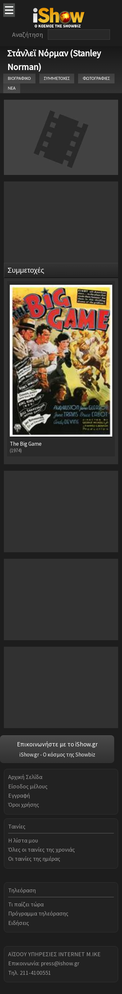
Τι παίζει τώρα (26, 904)
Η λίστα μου (23, 840)
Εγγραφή (19, 795)
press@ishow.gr (60, 963)
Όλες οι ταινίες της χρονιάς (41, 849)
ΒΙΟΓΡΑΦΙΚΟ (19, 78)
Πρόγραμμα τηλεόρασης (38, 913)
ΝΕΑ (12, 88)
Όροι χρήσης (23, 804)
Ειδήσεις (18, 923)
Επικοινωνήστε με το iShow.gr (57, 744)
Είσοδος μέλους (27, 786)
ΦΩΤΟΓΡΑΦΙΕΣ (96, 78)
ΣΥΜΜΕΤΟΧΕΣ (57, 78)
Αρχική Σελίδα (25, 777)
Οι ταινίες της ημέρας (34, 858)
